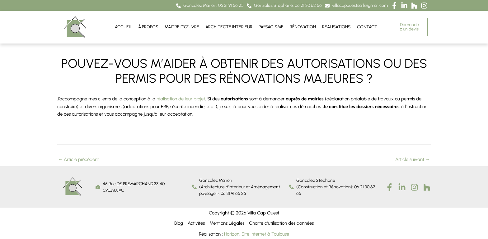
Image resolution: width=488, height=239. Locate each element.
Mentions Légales (226, 223)
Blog (178, 223)
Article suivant (412, 159)
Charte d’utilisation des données (281, 223)
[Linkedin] (402, 187)
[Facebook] (389, 187)
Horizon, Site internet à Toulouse (256, 234)
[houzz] (427, 187)
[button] (210, 5)
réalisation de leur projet (181, 99)
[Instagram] (414, 187)
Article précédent (78, 159)
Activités (196, 223)
